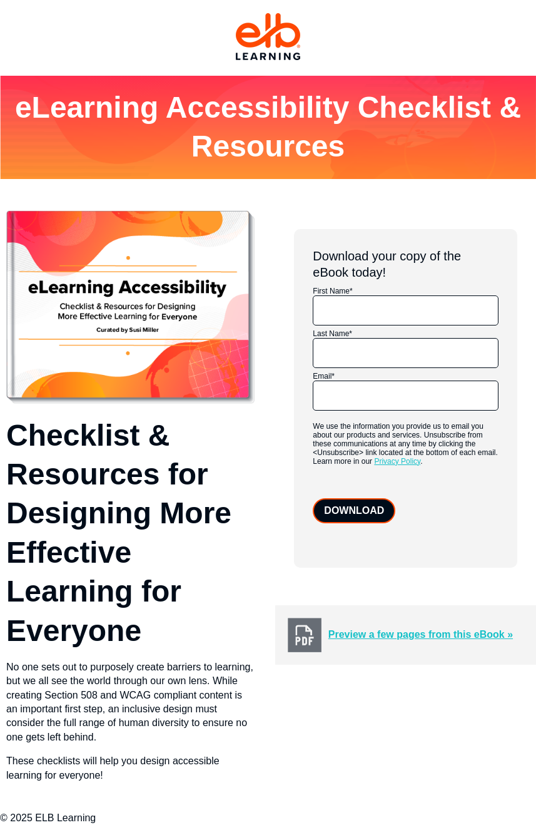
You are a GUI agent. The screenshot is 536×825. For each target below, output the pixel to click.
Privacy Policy (397, 461)
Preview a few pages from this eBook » (420, 634)
